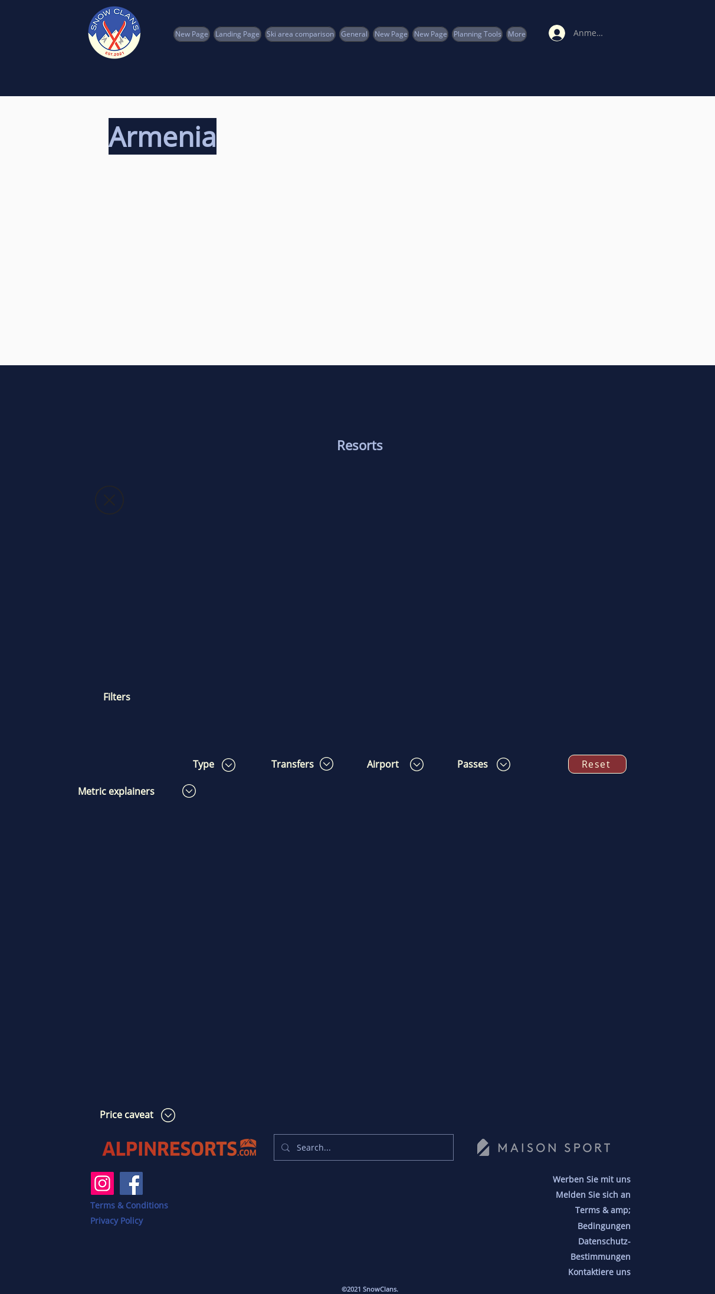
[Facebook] (131, 1183)
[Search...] (362, 1147)
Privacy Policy (116, 1220)
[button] (477, 34)
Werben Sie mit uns (592, 1179)
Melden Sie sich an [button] (593, 1194)
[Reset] (597, 764)
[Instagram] (102, 1183)
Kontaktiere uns (599, 1271)
